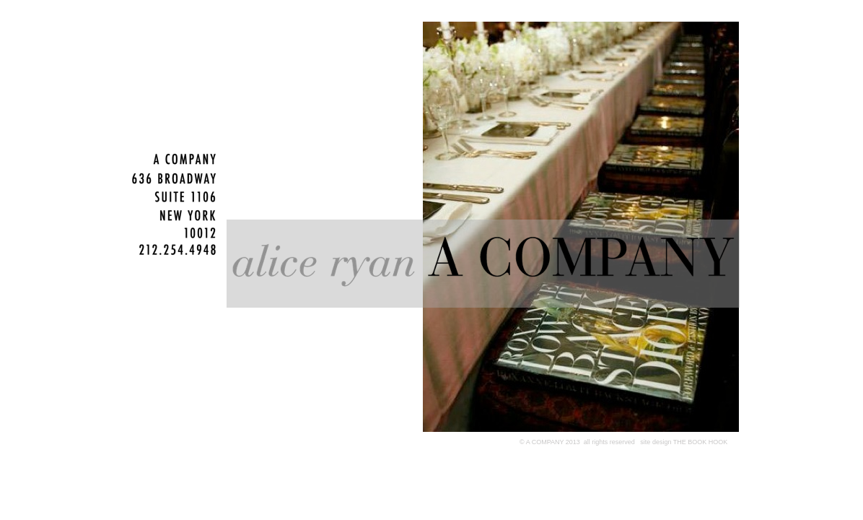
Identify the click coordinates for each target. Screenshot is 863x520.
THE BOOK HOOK (699, 442)
